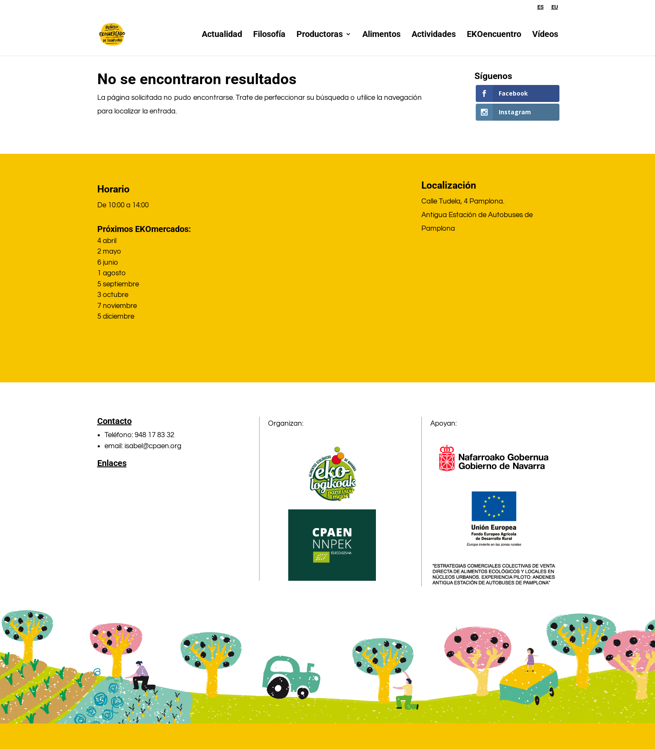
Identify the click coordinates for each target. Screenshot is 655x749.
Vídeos (545, 35)
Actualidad (222, 35)
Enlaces (112, 463)
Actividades (434, 35)
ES (540, 7)
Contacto (114, 421)
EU (554, 7)
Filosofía (269, 35)
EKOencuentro (494, 35)
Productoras (319, 35)
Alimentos (381, 35)
